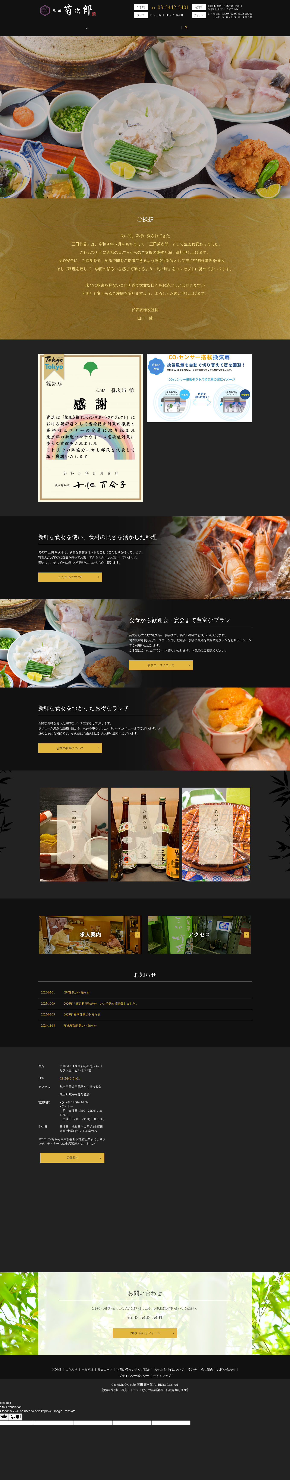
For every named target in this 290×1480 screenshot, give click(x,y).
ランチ (144, 25)
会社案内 (164, 25)
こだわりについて (70, 577)
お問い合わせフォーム (145, 1333)
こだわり (66, 25)
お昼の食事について (70, 748)
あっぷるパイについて (116, 25)
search (207, 25)
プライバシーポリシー (134, 1375)
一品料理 (88, 1369)
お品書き (87, 25)
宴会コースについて (161, 665)
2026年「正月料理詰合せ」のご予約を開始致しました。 (101, 1003)
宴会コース (105, 1369)
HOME (47, 25)
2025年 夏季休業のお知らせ (82, 1014)
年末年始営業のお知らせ (80, 1025)
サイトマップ (162, 1375)
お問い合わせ (187, 25)
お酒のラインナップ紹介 (133, 1369)
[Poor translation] (15, 1416)
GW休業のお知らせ (77, 992)
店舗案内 (72, 1157)
